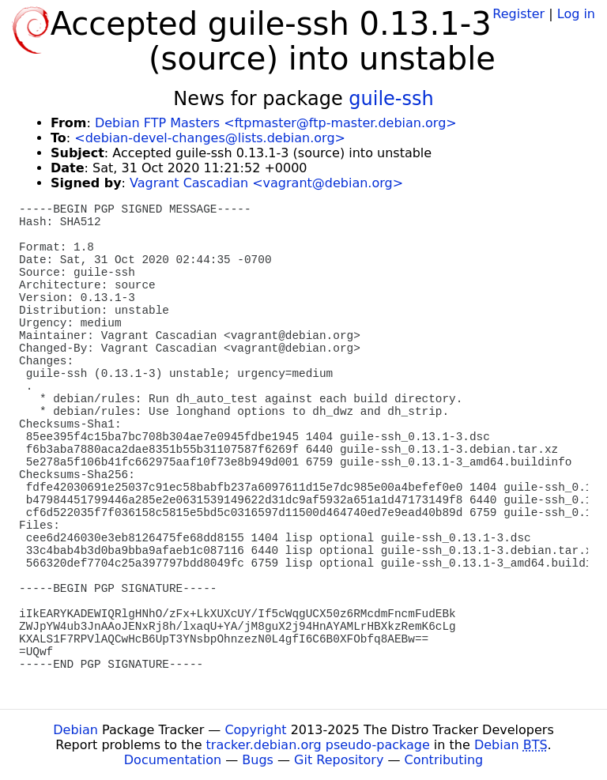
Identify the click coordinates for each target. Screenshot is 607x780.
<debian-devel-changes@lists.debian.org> (209, 137)
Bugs (257, 759)
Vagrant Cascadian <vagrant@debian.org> (266, 182)
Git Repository (338, 759)
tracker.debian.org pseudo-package (318, 744)
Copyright (255, 729)
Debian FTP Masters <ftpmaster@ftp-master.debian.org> (276, 122)
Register (518, 13)
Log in (576, 13)
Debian (75, 729)
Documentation (172, 759)
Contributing (444, 759)
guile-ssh (391, 99)
